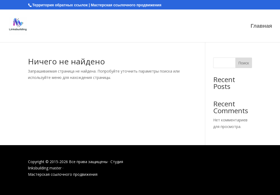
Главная (261, 26)
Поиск (243, 62)
